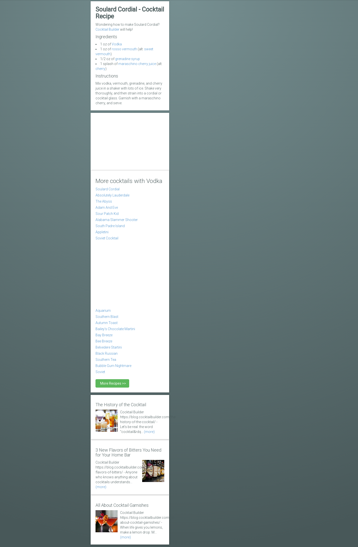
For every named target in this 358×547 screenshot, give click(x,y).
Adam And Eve (107, 207)
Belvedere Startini (109, 347)
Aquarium (103, 311)
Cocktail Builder (107, 29)
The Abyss (104, 201)
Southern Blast (107, 317)
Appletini (102, 232)
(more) (149, 432)
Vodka (117, 44)
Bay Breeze (104, 335)
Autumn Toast (107, 323)
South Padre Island (110, 226)
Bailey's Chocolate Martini (115, 329)
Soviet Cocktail (107, 238)
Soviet (100, 372)
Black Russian (107, 353)
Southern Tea (106, 360)
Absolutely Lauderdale (112, 195)
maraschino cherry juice (137, 64)
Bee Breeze (104, 341)
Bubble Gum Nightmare (113, 366)
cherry (100, 69)
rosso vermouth (124, 49)
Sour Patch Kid (107, 214)
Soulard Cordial (108, 189)
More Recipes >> (112, 383)
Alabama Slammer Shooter (117, 220)
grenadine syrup (127, 59)
